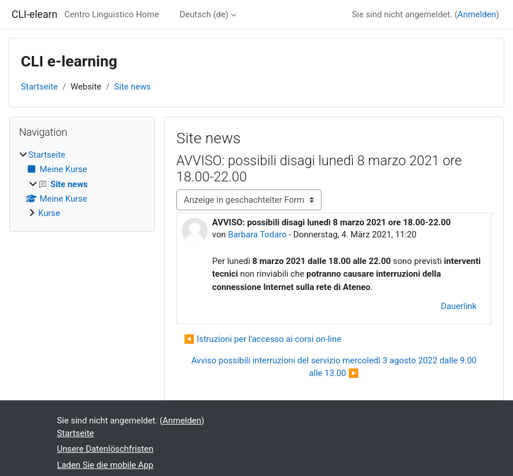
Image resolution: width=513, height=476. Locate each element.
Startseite (39, 86)
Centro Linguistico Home (111, 14)
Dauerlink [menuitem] (459, 306)
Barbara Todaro (257, 234)
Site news (132, 86)
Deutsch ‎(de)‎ (204, 14)
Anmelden (476, 14)
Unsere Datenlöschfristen (105, 449)
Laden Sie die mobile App (105, 465)
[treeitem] (82, 184)
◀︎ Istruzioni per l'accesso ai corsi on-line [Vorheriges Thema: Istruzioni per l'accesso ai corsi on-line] (262, 339)
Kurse (49, 213)
